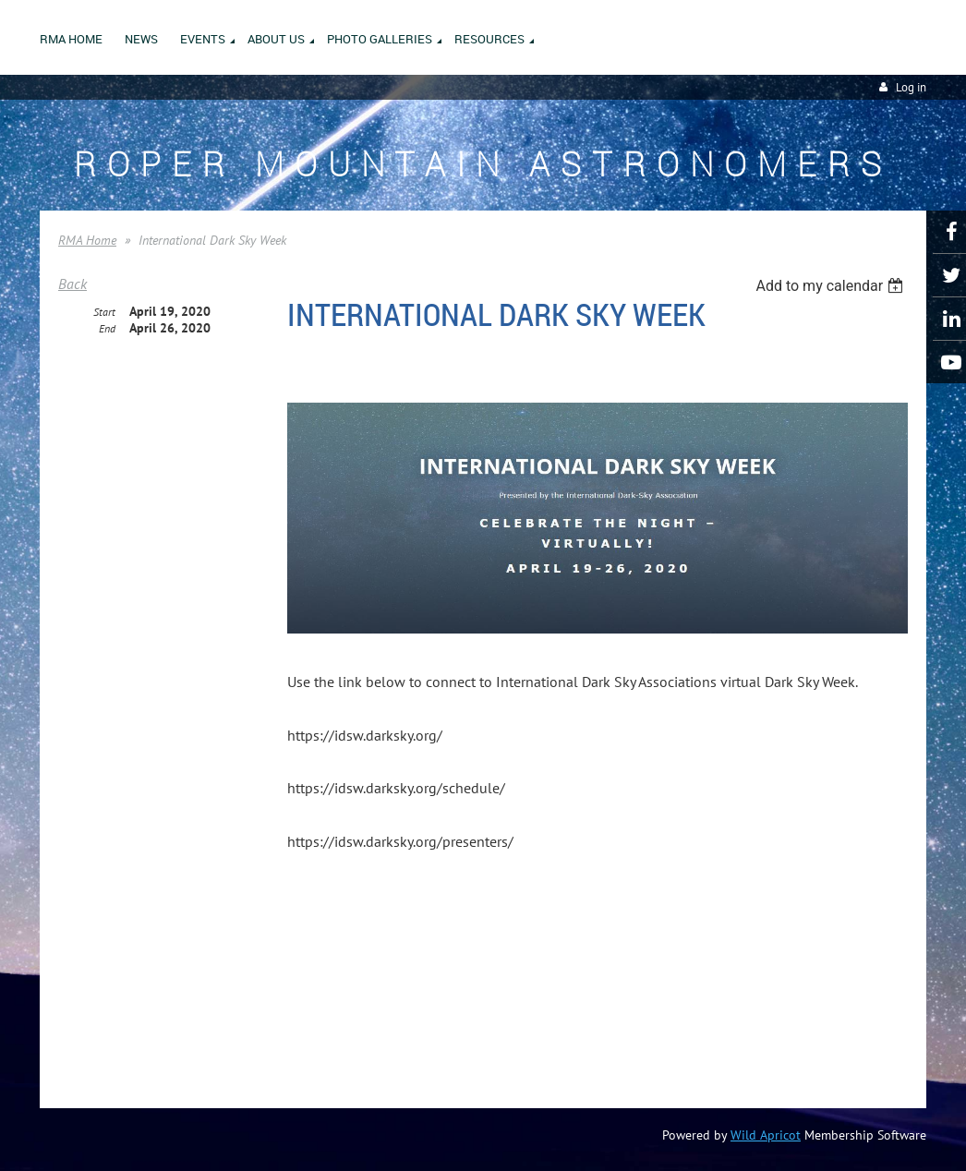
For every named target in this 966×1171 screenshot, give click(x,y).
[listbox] (831, 285)
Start (104, 312)
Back (72, 283)
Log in (911, 87)
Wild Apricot (766, 1135)
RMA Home (87, 240)
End (107, 328)
